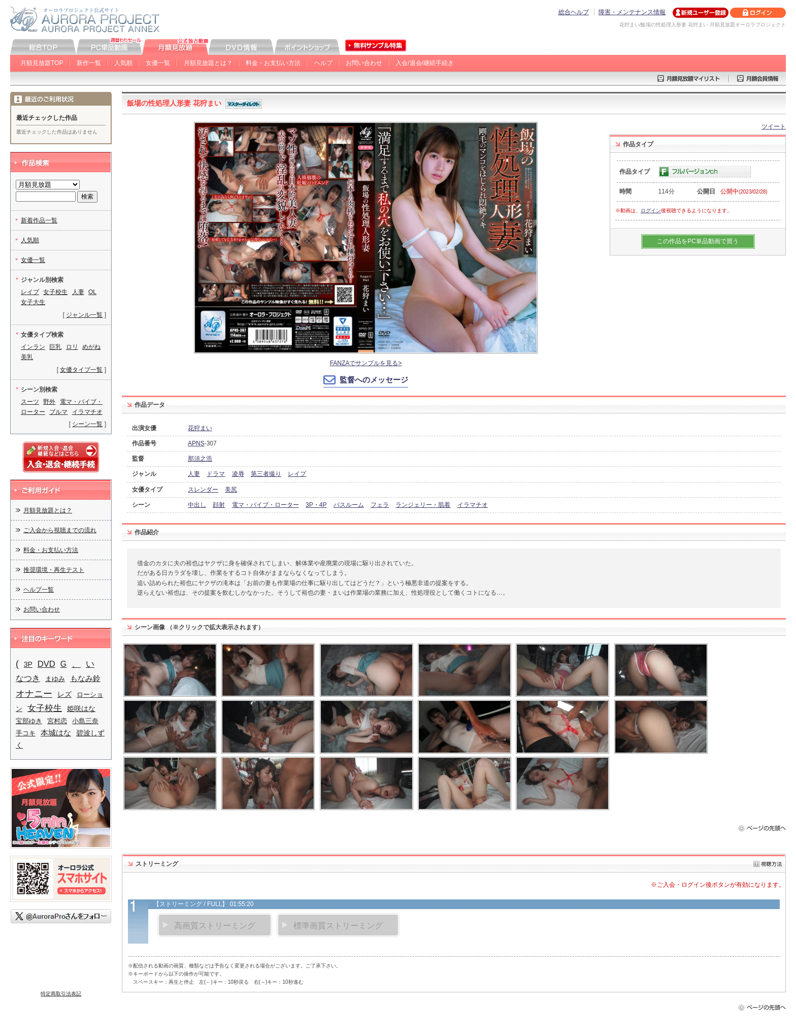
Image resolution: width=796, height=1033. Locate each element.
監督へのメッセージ (374, 379)
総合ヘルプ (573, 12)
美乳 (27, 357)
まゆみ (55, 679)
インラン (33, 346)
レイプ (297, 473)
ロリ (72, 346)
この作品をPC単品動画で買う (698, 241)
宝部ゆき (29, 721)
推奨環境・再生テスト (53, 569)
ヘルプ (323, 63)
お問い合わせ (364, 63)
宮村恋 (57, 721)
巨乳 (55, 346)
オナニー (34, 693)
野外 (49, 401)
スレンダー (203, 489)
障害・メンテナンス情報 (632, 12)
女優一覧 (158, 63)
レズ (64, 694)
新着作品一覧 (39, 220)
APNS (196, 443)
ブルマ (58, 411)
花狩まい (200, 428)
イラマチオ (472, 504)
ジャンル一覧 (84, 314)
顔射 (219, 504)
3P (28, 664)
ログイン (651, 210)
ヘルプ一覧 (38, 589)
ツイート (773, 126)
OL (92, 292)
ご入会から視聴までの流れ (59, 530)
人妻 (194, 473)
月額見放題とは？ (208, 63)
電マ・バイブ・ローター (265, 504)
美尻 (231, 489)
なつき (28, 678)
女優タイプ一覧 (81, 369)
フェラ (380, 504)
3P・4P (316, 504)
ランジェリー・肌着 (422, 504)
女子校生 (55, 292)
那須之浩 (200, 458)
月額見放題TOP (41, 63)
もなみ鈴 (85, 678)
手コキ (26, 733)
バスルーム (349, 504)
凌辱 (238, 473)
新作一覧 (89, 63)
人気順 (123, 63)
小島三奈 (85, 721)
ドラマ (216, 473)
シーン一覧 (87, 424)
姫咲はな (81, 708)
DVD (46, 664)
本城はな (56, 733)
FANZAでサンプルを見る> (366, 363)
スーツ (30, 401)
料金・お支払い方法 (273, 63)
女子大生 (33, 302)
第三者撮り (266, 473)
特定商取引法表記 (61, 993)
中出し (197, 504)
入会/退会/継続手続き (424, 63)
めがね (91, 346)
